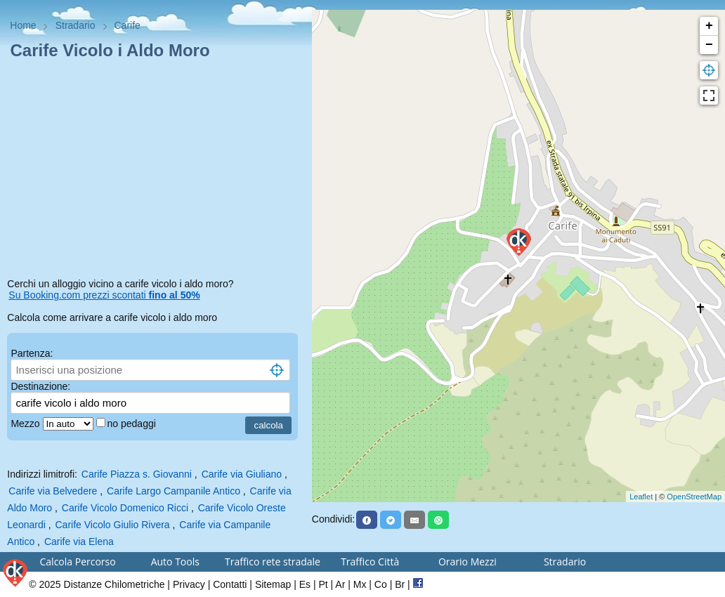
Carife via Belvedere (52, 491)
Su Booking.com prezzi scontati (104, 295)
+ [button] (709, 26)
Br (400, 584)
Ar (340, 584)
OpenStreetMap (694, 496)
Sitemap (273, 584)
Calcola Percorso (78, 561)
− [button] (709, 45)
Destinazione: (40, 386)
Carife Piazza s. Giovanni (136, 474)
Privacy (189, 584)
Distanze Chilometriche (114, 584)
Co (380, 584)
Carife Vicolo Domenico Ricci (125, 507)
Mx (360, 584)
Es (305, 584)
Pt (322, 584)
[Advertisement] (155, 171)
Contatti (230, 584)
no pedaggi (133, 423)
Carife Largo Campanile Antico (173, 491)
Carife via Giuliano (242, 474)
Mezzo (26, 423)
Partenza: (32, 353)
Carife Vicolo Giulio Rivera (112, 524)
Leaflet (641, 496)
